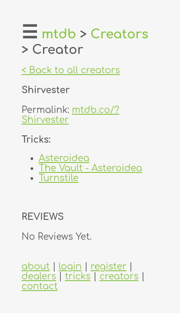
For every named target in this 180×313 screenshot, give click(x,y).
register (108, 267)
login (70, 267)
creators (119, 277)
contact (40, 286)
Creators (119, 34)
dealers (39, 277)
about (36, 267)
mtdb (59, 34)
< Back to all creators (71, 70)
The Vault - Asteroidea (90, 168)
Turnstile (58, 178)
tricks (78, 277)
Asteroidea (64, 158)
